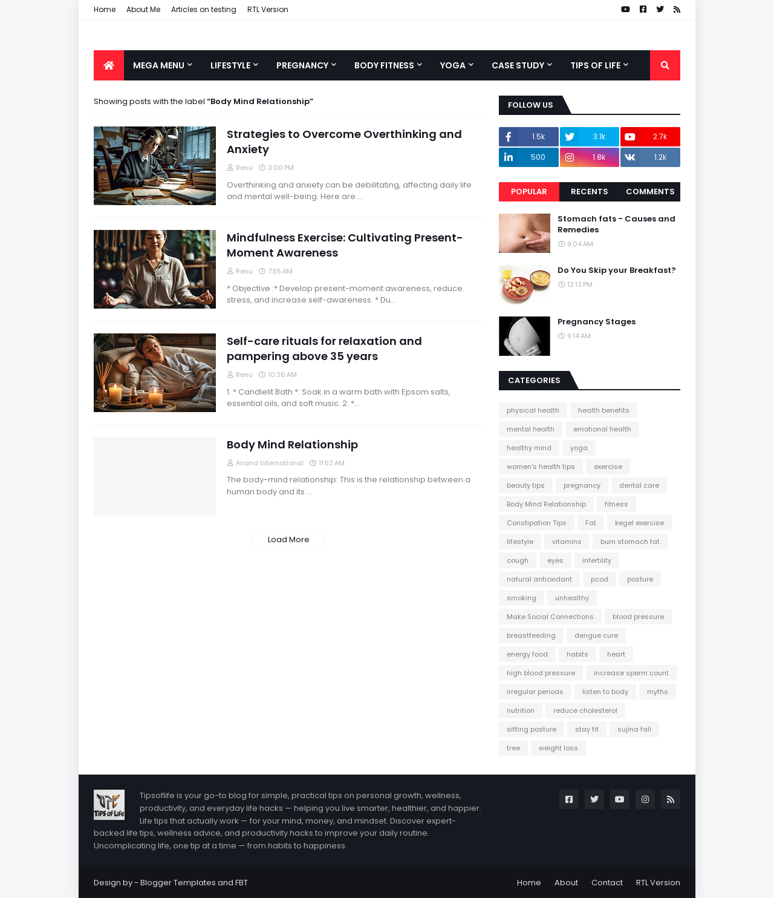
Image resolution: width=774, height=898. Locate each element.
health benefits (603, 410)
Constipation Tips (537, 523)
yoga (579, 448)
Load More (289, 539)
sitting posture (531, 729)
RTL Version (267, 9)
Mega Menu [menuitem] (158, 65)
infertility (596, 560)
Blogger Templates (178, 882)
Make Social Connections (550, 616)
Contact (607, 882)
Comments (650, 191)
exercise (608, 466)
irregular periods (535, 691)
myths (657, 691)
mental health (530, 429)
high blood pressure (541, 673)
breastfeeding (531, 635)
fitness (616, 504)
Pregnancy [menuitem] (302, 65)
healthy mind (529, 448)
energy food (527, 654)
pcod (599, 579)
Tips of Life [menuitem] (595, 65)
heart (616, 654)
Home (104, 9)
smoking (521, 598)
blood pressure (638, 616)
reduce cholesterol (585, 710)
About (566, 882)
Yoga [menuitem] (453, 65)
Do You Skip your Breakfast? (617, 270)
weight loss (558, 748)
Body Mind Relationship (292, 444)
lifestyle (520, 541)
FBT (241, 882)
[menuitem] (109, 65)
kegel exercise (639, 523)
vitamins (567, 541)
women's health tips (541, 466)
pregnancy (582, 485)
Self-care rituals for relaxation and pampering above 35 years (324, 348)
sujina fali (634, 729)
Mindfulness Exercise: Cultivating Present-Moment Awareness (345, 245)
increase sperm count (631, 673)
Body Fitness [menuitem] (384, 65)
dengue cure (596, 635)
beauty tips (526, 485)
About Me (143, 9)
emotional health (602, 429)
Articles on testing (203, 9)
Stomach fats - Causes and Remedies (616, 224)
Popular (529, 191)
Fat (590, 523)
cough (517, 560)
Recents (589, 191)
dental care (639, 485)
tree (513, 748)
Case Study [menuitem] (518, 65)
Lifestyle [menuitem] (230, 65)
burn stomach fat (630, 541)
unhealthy (572, 598)
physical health (533, 410)
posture (640, 579)
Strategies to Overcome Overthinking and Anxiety (344, 141)
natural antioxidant (539, 579)
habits (577, 654)
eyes (555, 560)
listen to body (605, 691)
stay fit (587, 729)
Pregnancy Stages (597, 321)
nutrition (521, 710)
